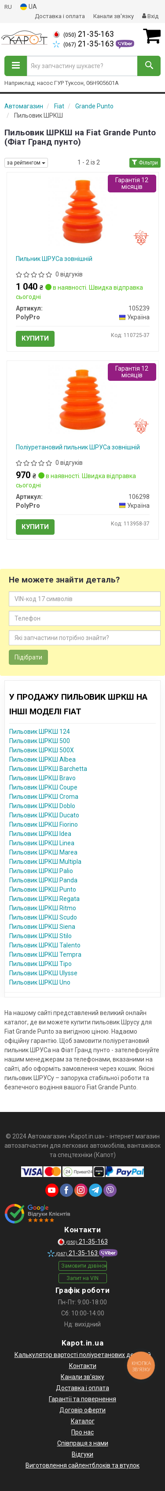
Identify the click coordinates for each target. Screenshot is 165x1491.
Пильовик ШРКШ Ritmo (42, 908)
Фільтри (145, 163)
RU (8, 7)
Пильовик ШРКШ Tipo (40, 963)
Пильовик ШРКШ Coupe (43, 787)
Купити (35, 338)
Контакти (82, 1365)
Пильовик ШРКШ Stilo (40, 935)
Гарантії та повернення (82, 1399)
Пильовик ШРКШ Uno (39, 982)
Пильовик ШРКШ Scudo (43, 917)
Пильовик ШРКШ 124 (39, 731)
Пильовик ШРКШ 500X (41, 750)
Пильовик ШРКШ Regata (44, 898)
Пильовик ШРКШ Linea (41, 843)
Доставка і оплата (60, 16)
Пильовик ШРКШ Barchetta (48, 768)
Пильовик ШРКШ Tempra (45, 954)
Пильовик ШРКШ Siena (42, 926)
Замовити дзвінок (84, 1266)
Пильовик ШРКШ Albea (42, 759)
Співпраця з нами (82, 1443)
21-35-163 (83, 34)
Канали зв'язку (113, 16)
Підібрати (28, 657)
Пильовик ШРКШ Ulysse (43, 973)
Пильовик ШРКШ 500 (39, 740)
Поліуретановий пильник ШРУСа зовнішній (78, 447)
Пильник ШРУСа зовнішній (54, 258)
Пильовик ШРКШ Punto (42, 889)
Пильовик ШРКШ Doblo (42, 805)
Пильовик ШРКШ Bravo (42, 778)
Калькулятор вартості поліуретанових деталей (83, 1354)
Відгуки (82, 1454)
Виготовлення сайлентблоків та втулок (82, 1465)
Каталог (83, 1421)
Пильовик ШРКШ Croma (43, 796)
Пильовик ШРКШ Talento (45, 945)
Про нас (82, 1432)
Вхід (150, 16)
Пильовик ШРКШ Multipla (45, 861)
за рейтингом (26, 163)
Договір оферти (82, 1410)
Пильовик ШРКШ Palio (41, 870)
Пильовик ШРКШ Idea (40, 833)
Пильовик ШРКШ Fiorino (43, 824)
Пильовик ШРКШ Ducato (44, 815)
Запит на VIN (82, 1278)
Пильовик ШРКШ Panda (43, 880)
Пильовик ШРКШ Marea (43, 852)
